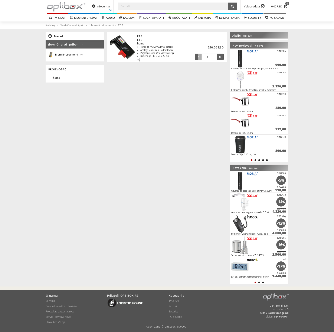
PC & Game (274, 18)
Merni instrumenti (102, 25)
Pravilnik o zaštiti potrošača (61, 306)
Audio (108, 18)
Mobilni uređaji (84, 18)
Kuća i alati (179, 18)
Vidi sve (247, 35)
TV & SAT (57, 18)
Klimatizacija (227, 18)
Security (252, 18)
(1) (81, 54)
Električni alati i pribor (73, 25)
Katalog (50, 25)
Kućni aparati (151, 18)
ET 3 (139, 36)
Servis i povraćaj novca (58, 317)
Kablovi (127, 18)
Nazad (55, 36)
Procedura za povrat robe (60, 311)
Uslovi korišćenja (55, 322)
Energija (202, 18)
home (140, 43)
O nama (50, 301)
